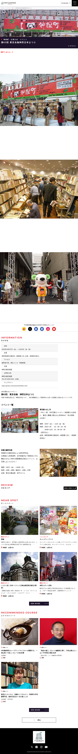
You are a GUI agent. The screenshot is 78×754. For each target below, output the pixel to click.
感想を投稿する (69, 488)
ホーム (3, 8)
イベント (73, 46)
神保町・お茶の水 (11, 39)
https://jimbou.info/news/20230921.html (14, 386)
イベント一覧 (10, 8)
